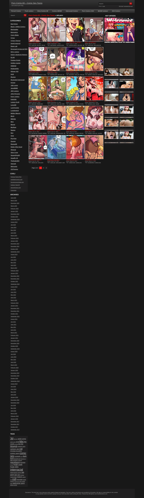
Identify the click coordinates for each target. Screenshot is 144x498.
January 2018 (14, 419)
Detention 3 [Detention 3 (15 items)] (23, 458)
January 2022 (14, 305)
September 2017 (15, 429)
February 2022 (14, 303)
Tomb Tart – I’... (51, 101)
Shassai (13, 150)
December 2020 (15, 340)
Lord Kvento (15, 108)
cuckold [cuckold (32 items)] (17, 456)
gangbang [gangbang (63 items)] (15, 462)
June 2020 (13, 357)
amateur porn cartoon (74, 103)
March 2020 (14, 365)
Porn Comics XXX (88, 11)
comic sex (34, 45)
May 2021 (13, 327)
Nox (12, 133)
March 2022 (14, 300)
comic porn (90, 45)
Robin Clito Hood (16, 147)
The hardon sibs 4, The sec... (74, 42)
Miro (12, 122)
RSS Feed (121, 6)
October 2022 (14, 281)
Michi (12, 116)
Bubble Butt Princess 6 (37, 74)
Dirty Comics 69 (43, 11)
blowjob (90, 74)
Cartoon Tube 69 (15, 185)
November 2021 (15, 311)
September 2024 (15, 219)
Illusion (13, 77)
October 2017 (14, 427)
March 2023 (14, 268)
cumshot (77, 133)
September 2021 (15, 316)
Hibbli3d (13, 66)
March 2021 (14, 332)
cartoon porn (72, 162)
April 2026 (13, 198)
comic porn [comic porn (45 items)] (14, 453)
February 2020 (14, 367)
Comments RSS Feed (128, 6)
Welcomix (14, 166)
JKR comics (15, 91)
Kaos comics (15, 96)
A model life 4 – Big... (90, 159)
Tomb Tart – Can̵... (52, 72)
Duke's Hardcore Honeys (19, 55)
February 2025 (14, 208)
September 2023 (15, 251)
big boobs (71, 74)
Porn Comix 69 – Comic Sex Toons (26, 3)
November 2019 (15, 375)
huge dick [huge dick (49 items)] (14, 467)
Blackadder (14, 29)
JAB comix (14, 85)
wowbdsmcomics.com (16, 179)
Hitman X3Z (14, 71)
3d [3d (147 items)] (11, 438)
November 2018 (15, 402)
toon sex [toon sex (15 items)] (17, 481)
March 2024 (14, 235)
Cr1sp (13, 38)
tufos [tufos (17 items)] (20, 481)
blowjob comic (53, 74)
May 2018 (13, 408)
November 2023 (15, 246)
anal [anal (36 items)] (17, 442)
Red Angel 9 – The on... (35, 130)
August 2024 (14, 222)
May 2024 (13, 230)
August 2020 (14, 351)
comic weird (59, 162)
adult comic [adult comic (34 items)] (22, 439)
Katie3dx (13, 99)
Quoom (13, 141)
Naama (13, 130)
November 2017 (15, 424)
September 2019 (15, 381)
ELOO (13, 57)
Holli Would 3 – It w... (90, 130)
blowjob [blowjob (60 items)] (13, 446)
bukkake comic (91, 103)
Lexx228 (13, 105)
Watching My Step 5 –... (72, 101)
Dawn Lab (14, 46)
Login (104, 6)
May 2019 (13, 392)
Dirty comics (15, 52)
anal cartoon (53, 45)
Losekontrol (15, 110)
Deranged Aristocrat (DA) (19, 49)
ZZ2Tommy (14, 169)
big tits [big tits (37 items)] (20, 444)
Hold (12, 74)
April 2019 (13, 394)
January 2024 (14, 241)
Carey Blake (15, 35)
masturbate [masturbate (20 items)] (13, 477)
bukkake (44, 133)
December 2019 (15, 373)
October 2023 (14, 249)
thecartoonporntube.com (17, 182)
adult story (34, 103)
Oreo (12, 136)
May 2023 (13, 262)
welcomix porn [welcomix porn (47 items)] (19, 483)
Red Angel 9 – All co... (91, 101)
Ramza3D (14, 144)
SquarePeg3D (15, 155)
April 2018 (13, 411)
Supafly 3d (14, 158)
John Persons (15, 94)
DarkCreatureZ (15, 43)
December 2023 (15, 243)
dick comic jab (97, 45)
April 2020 (13, 362)
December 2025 (15, 203)
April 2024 (13, 233)
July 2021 (13, 322)
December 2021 (15, 308)
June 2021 (13, 324)
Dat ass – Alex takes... (53, 42)
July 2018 (13, 405)
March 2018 (14, 413)
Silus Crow (14, 152)
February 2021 (14, 335)
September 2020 (15, 349)
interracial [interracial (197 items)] (16, 469)
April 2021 (13, 330)
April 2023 (13, 265)
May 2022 (13, 295)
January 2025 (14, 211)
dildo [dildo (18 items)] (11, 460)
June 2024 (13, 227)
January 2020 (14, 370)
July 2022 (13, 289)
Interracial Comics (72, 11)
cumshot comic (59, 133)
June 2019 (13, 389)
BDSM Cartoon (103, 11)
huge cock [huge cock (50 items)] (18, 465)
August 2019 (14, 384)
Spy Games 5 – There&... (54, 130)
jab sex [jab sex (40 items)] (17, 475)
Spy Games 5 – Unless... (35, 159)
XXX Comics (116, 11)
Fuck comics (29, 11)
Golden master (15, 63)
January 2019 (14, 397)
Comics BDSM (57, 11)
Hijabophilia (15, 68)
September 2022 (15, 284)
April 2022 (13, 297)
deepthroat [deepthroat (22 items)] (17, 459)
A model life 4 (91, 162)
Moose (13, 124)
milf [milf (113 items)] (14, 479)
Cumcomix (13, 190)
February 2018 (14, 416)
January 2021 (14, 338)
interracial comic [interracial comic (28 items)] (15, 472)
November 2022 (15, 278)
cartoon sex (53, 103)
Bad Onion (14, 24)
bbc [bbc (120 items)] (22, 441)
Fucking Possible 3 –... (72, 159)
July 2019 (13, 386)
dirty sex (60, 74)
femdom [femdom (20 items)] (15, 460)
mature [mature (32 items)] (19, 477)
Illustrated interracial (17, 80)
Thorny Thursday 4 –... (72, 130)
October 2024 (14, 216)
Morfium (13, 127)
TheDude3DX (15, 161)
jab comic (80, 45)
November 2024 (15, 214)
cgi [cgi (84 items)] (21, 448)
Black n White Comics (18, 27)
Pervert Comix (16, 11)
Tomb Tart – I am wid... (91, 71)
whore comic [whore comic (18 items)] (13, 485)
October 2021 (14, 313)
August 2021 (14, 319)
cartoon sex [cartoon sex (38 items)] (14, 449)
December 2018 (15, 400)
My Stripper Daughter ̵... (53, 160)
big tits (82, 103)
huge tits (82, 74)
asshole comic (60, 45)
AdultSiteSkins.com (102, 494)
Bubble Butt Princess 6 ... (35, 71)
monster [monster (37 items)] (20, 480)
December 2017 (15, 421)
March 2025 (14, 206)
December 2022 (15, 276)
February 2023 (14, 270)
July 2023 (13, 257)
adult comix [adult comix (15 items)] (13, 442)
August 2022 (14, 287)
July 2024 (13, 225)
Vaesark (13, 164)
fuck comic (100, 74)
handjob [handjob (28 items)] (22, 462)
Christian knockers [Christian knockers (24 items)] (16, 451)
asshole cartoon (73, 45)
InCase (13, 82)
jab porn (39, 45)
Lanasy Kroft (15, 102)
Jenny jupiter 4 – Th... (72, 71)
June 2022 (13, 292)
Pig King (13, 138)
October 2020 (14, 346)
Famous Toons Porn (16, 177)
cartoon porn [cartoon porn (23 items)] (21, 446)
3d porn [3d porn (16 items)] (16, 439)
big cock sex (35, 133)
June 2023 (13, 260)
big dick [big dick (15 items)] (16, 444)
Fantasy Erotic (15, 60)
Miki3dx (13, 119)
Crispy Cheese (15, 41)
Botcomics (14, 32)
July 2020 (13, 354)
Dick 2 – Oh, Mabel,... (34, 42)
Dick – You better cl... (90, 42)
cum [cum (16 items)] (21, 456)
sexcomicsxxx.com (16, 187)
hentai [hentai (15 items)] (11, 464)
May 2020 (13, 359)
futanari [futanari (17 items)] (20, 460)
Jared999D (14, 88)
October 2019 (14, 378)
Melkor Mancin (15, 113)
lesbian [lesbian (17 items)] (22, 475)
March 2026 (14, 200)
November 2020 (15, 343)
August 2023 (14, 254)
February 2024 (14, 238)
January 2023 (14, 273)
